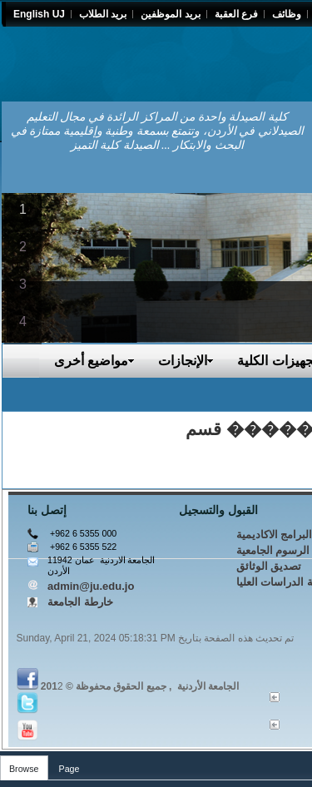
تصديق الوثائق (269, 566)
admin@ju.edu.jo (90, 586)
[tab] (24, 765)
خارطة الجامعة (80, 602)
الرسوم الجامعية (273, 550)
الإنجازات (186, 361)
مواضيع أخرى (94, 361)
